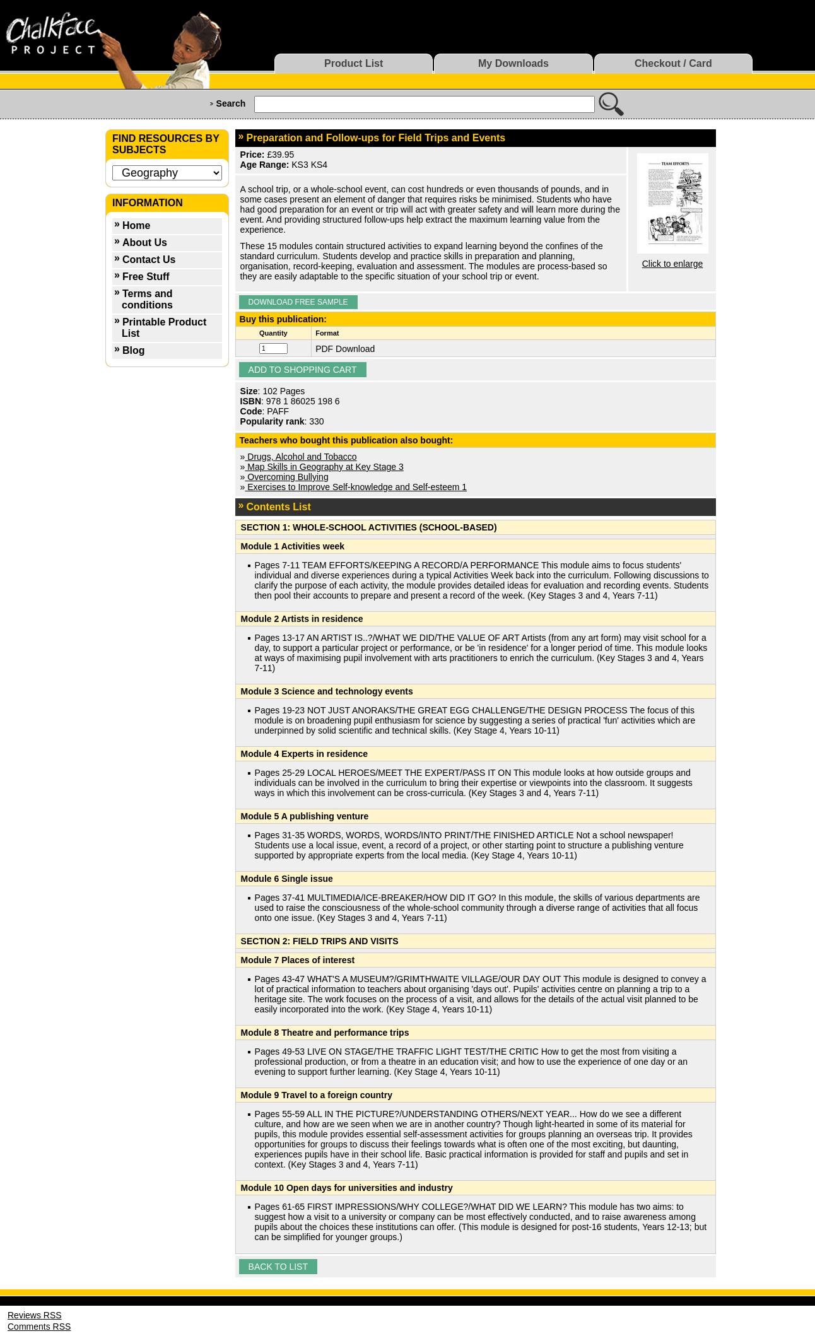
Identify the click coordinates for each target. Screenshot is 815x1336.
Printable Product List (164, 328)
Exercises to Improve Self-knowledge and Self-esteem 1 (356, 487)
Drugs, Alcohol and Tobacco (300, 457)
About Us (144, 242)
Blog (133, 350)
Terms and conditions (147, 299)
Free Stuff (146, 276)
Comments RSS (39, 1326)
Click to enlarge (672, 264)
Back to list (278, 1267)
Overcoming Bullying (286, 477)
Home (136, 225)
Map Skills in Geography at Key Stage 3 (324, 467)
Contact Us (148, 259)
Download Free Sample (298, 302)
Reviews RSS (35, 1315)
